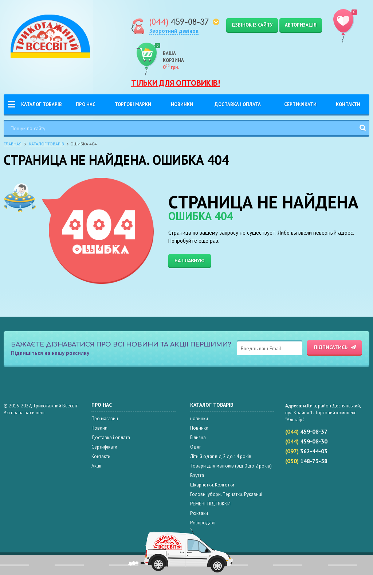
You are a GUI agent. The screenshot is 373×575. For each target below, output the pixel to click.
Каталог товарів (41, 104)
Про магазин (104, 418)
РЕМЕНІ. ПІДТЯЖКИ (210, 504)
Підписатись (331, 347)
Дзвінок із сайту (252, 25)
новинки (199, 418)
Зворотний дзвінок (174, 30)
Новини (99, 428)
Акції (96, 466)
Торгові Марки (133, 104)
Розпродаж (202, 523)
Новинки (182, 104)
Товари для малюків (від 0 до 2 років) (231, 466)
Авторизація (301, 25)
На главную (189, 260)
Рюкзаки (199, 513)
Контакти (348, 104)
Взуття (197, 475)
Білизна (198, 437)
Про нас (85, 104)
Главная (12, 143)
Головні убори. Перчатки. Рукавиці (226, 494)
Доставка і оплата (238, 104)
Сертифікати (300, 104)
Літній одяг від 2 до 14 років (220, 456)
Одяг (195, 447)
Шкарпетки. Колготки (212, 485)
